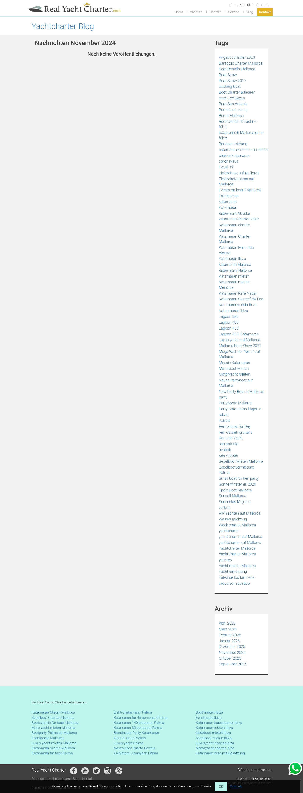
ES (230, 5)
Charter (215, 12)
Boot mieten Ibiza (209, 712)
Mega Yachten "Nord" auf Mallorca (239, 354)
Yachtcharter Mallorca (237, 548)
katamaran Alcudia (234, 213)
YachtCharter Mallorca (237, 554)
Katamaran (228, 207)
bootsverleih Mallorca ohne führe (241, 135)
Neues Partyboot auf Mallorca (236, 383)
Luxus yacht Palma (128, 743)
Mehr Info (236, 786)
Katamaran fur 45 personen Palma (140, 717)
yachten (225, 560)
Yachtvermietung (233, 571)
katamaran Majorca (235, 264)
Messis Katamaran (234, 362)
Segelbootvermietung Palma (236, 470)
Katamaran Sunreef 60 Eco (241, 299)
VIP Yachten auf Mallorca (239, 513)
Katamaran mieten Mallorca (53, 748)
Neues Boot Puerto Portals (134, 748)
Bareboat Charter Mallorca (240, 63)
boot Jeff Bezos (232, 98)
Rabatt (224, 420)
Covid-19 (226, 167)
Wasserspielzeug (233, 519)
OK (221, 786)
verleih (224, 507)
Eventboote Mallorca (48, 738)
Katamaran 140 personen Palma (139, 722)
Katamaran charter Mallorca (234, 228)
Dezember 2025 (232, 646)
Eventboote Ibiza (209, 717)
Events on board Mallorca (240, 190)
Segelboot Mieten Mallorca (241, 461)
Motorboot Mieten (234, 368)
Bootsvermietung (233, 144)
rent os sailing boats (235, 432)
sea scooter (228, 455)
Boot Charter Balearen (237, 92)
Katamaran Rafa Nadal (237, 293)
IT (257, 5)
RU (266, 5)
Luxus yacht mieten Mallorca (54, 743)
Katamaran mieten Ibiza (214, 727)
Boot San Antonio (233, 104)
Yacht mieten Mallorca (237, 566)
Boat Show (228, 75)
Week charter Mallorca (237, 525)
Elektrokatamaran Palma (133, 712)
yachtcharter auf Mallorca (240, 542)
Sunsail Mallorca (232, 496)
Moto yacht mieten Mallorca (53, 727)
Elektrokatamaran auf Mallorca (236, 182)
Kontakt (265, 12)
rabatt (224, 414)
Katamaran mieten (234, 276)
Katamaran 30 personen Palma (138, 727)
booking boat (230, 86)
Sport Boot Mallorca (235, 490)
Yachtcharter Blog (63, 26)
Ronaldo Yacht (231, 438)
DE (249, 5)
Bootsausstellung (233, 109)
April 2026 (227, 623)
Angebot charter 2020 (237, 57)
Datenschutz (41, 779)
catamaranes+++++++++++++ (243, 149)
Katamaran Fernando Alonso (236, 250)
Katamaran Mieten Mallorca (53, 712)
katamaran (228, 201)
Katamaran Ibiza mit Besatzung (220, 753)
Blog (250, 12)
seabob (225, 449)
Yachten (196, 12)
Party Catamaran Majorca (240, 409)
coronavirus (228, 161)
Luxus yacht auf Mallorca (239, 340)
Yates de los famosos (237, 577)
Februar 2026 (230, 635)
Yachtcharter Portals (130, 738)
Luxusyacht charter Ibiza (215, 743)
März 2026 (228, 629)
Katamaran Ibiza (232, 258)
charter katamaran (234, 155)
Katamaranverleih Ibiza (238, 305)
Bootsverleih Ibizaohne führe (237, 124)
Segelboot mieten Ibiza (213, 738)
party (223, 397)
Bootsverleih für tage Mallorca (55, 722)
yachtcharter (229, 530)
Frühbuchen (229, 196)
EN (240, 5)
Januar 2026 (229, 641)
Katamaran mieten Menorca (234, 285)
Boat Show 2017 (232, 80)
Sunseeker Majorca (235, 501)
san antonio (228, 444)
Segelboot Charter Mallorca (53, 717)
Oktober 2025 (230, 658)
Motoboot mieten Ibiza (213, 733)
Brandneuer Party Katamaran (136, 733)
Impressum (61, 779)
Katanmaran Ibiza (233, 310)
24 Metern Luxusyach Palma (136, 753)
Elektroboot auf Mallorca (239, 173)
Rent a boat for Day (235, 426)
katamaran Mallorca (235, 270)
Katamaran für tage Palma (52, 753)
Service (233, 12)
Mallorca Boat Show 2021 (240, 345)
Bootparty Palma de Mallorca (54, 733)
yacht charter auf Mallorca (240, 536)
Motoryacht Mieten (234, 374)
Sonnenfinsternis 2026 (237, 484)
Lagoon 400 (229, 322)
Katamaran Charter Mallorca (235, 239)
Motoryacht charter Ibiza (215, 748)
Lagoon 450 (229, 328)
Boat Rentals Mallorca (237, 69)
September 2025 (232, 664)
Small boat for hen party (239, 478)
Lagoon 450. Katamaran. (239, 334)
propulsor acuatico (234, 583)
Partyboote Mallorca (235, 403)
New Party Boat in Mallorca (241, 391)
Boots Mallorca (231, 115)
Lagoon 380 (229, 316)
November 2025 (232, 652)
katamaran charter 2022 (239, 219)
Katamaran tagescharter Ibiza (219, 722)
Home (178, 12)
